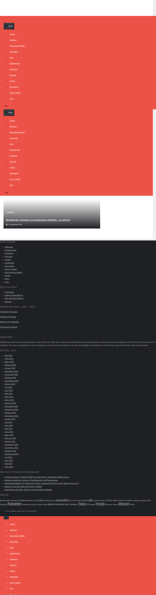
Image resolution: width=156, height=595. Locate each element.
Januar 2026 (10, 368)
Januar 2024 (10, 442)
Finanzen (13, 75)
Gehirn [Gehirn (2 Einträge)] (54, 500)
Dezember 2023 (11, 445)
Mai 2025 (8, 394)
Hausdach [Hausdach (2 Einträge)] (79, 500)
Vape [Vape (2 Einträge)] (111, 504)
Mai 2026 (8, 356)
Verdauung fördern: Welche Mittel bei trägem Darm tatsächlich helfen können (37, 477)
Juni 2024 (9, 426)
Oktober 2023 (10, 451)
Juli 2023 (8, 457)
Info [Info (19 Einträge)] (90, 499)
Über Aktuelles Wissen (14, 298)
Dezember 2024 (11, 406)
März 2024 (9, 435)
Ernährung (13, 69)
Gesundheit (14, 87)
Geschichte (14, 52)
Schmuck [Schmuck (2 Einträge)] (39, 504)
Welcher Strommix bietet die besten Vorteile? (23, 487)
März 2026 (9, 362)
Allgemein (13, 40)
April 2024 (9, 432)
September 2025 (12, 381)
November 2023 (11, 448)
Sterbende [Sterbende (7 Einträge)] (59, 504)
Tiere (11, 99)
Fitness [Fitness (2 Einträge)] (36, 500)
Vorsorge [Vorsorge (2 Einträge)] (115, 504)
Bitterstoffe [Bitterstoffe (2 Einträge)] (3, 500)
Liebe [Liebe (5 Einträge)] (115, 500)
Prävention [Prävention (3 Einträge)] (3, 504)
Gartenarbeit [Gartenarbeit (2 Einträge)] (47, 500)
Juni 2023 (9, 461)
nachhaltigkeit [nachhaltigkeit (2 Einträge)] (142, 500)
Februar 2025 (10, 403)
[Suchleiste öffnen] (7, 106)
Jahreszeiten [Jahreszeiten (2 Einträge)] (96, 500)
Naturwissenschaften (17, 46)
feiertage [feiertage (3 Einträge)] (30, 500)
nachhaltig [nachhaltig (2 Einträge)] (135, 500)
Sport (12, 58)
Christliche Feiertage (9, 312)
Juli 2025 (8, 387)
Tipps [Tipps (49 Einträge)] (82, 504)
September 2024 (12, 416)
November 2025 (11, 375)
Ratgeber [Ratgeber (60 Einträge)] (15, 504)
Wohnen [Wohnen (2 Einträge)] (132, 504)
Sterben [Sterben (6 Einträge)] (51, 504)
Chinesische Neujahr (8, 327)
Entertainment (15, 63)
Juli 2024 (8, 422)
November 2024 (11, 410)
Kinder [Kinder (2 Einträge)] (103, 500)
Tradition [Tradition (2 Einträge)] (92, 504)
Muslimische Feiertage (9, 322)
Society (12, 34)
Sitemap (8, 302)
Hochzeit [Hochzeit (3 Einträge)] (85, 500)
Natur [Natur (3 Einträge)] (148, 500)
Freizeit (12, 81)
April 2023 (9, 467)
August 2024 (10, 419)
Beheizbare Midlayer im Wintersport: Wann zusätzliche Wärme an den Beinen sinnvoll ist (42, 483)
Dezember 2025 (11, 371)
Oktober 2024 (10, 413)
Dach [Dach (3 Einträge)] (8, 500)
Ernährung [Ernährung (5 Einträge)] (23, 500)
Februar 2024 (10, 438)
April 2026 (9, 359)
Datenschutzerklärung (14, 295)
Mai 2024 (8, 429)
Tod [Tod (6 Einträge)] (87, 504)
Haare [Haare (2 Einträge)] (74, 500)
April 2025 (9, 397)
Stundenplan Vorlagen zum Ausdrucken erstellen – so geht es (38, 220)
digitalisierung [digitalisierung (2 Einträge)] (14, 500)
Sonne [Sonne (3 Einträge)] (45, 504)
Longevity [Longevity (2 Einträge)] (120, 500)
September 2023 (12, 454)
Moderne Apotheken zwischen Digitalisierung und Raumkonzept (31, 480)
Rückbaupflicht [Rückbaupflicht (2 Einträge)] (26, 504)
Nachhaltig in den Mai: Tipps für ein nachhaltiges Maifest (28, 490)
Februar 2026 (10, 365)
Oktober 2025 (10, 378)
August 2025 (10, 384)
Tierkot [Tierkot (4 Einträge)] (66, 504)
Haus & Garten (15, 93)
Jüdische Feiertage (8, 317)
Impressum (9, 292)
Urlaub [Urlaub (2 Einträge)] (107, 504)
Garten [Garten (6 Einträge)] (41, 500)
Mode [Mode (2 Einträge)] (125, 500)
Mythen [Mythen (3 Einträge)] (129, 500)
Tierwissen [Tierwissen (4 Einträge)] (73, 504)
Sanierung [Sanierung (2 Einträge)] (34, 504)
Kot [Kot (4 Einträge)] (106, 500)
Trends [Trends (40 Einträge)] (100, 504)
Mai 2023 (8, 464)
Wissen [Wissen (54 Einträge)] (124, 504)
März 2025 (9, 400)
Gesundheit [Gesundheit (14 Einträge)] (62, 500)
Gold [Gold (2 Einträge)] (70, 500)
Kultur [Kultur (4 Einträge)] (110, 500)
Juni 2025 (9, 391)
